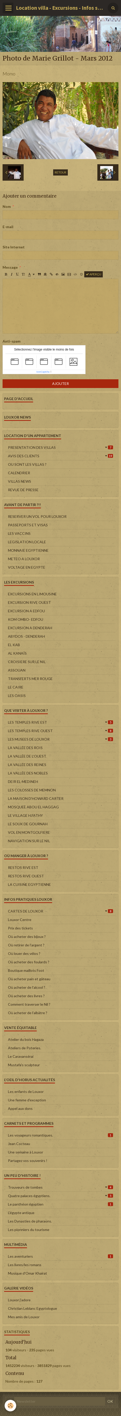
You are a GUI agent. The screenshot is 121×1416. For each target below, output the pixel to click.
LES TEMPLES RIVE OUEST (60, 731)
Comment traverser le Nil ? (29, 1004)
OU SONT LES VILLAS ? (27, 464)
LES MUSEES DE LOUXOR (60, 739)
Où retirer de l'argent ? (26, 945)
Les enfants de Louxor (26, 1091)
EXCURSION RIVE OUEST (29, 602)
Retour (60, 172)
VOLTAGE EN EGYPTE (26, 567)
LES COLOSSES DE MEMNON (32, 790)
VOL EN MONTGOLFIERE (29, 832)
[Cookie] (10, 1405)
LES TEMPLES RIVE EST (60, 722)
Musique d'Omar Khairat (27, 1273)
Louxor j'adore (19, 1300)
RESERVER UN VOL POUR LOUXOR (37, 516)
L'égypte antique (21, 1212)
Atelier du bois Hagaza (26, 1039)
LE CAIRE (15, 687)
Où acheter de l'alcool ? (26, 987)
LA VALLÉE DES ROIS (25, 747)
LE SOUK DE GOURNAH (28, 824)
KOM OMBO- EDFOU (25, 619)
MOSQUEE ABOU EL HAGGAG (33, 807)
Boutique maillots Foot (26, 970)
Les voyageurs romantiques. (60, 1135)
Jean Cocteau (19, 1143)
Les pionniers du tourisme (28, 1229)
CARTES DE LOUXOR (60, 911)
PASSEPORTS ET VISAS (28, 525)
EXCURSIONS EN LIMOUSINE (32, 594)
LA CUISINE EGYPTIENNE (29, 884)
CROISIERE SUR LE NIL (27, 661)
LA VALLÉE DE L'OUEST (27, 756)
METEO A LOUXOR (24, 559)
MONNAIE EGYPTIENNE (28, 550)
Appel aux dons (20, 1108)
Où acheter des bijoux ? (27, 936)
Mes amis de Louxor (24, 1317)
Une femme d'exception (27, 1100)
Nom (7, 206)
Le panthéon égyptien (60, 1204)
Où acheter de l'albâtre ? (27, 1013)
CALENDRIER (19, 473)
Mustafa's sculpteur (24, 1065)
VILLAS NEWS (19, 481)
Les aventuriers (60, 1256)
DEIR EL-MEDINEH (23, 781)
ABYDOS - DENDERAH (26, 636)
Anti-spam (12, 341)
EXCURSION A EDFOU (26, 611)
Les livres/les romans (24, 1265)
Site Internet (14, 247)
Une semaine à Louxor (25, 1152)
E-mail (8, 227)
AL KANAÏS (17, 653)
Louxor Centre (19, 919)
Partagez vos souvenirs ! (27, 1160)
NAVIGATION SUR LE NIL (29, 841)
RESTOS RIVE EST (23, 867)
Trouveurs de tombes (60, 1187)
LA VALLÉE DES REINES (27, 764)
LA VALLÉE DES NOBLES (28, 773)
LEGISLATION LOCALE (27, 542)
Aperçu (93, 274)
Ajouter (60, 383)
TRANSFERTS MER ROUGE (30, 678)
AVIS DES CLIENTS (60, 456)
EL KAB (14, 645)
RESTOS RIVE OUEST (26, 876)
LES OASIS (17, 695)
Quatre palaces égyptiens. (60, 1196)
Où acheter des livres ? (26, 996)
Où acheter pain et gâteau (29, 979)
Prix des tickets (20, 928)
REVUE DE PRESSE (23, 490)
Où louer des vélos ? (24, 953)
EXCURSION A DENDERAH (30, 628)
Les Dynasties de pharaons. (30, 1221)
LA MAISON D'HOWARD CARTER (35, 798)
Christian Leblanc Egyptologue (32, 1308)
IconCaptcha (43, 372)
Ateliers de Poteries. (24, 1048)
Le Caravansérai (20, 1056)
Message (10, 267)
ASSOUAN (16, 670)
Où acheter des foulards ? (28, 962)
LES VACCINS (19, 533)
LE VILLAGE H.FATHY (25, 815)
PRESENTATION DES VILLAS (60, 447)
